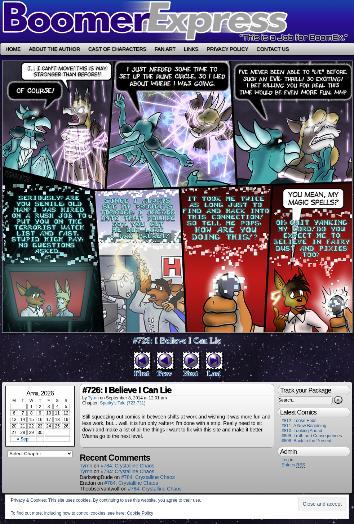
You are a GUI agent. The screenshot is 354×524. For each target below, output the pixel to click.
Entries (293, 465)
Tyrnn (93, 397)
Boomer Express (177, 21)
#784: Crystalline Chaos (127, 466)
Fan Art (165, 49)
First (141, 373)
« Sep (22, 439)
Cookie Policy (140, 513)
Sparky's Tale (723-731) (122, 403)
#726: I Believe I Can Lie (177, 340)
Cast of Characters (117, 49)
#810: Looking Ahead (302, 430)
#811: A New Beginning (304, 425)
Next (190, 373)
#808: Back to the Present (306, 440)
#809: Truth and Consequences (312, 435)
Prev (165, 373)
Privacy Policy (227, 49)
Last (214, 373)
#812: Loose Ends (299, 420)
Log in (287, 459)
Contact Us (273, 49)
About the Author (54, 49)
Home (13, 49)
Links (191, 49)
